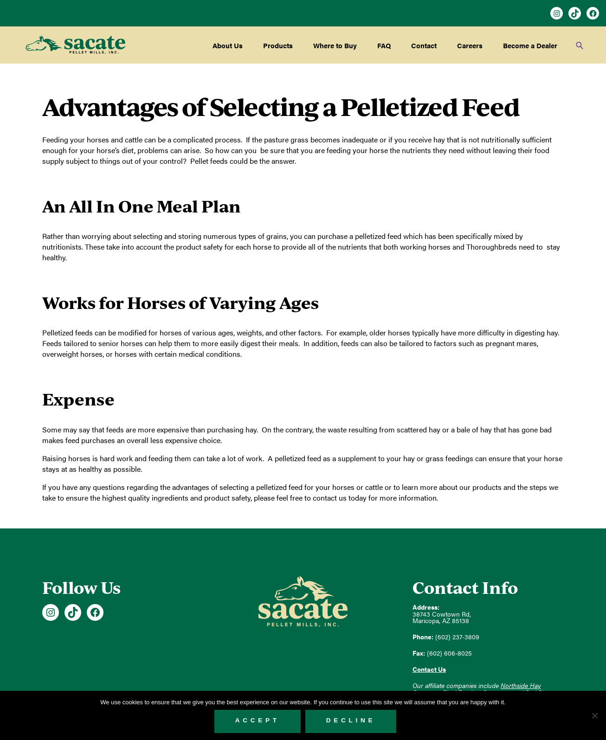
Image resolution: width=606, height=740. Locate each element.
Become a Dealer (530, 45)
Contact (424, 45)
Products (278, 45)
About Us (228, 45)
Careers (470, 45)
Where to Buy (335, 45)
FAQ (384, 45)
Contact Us (429, 669)
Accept (257, 720)
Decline (351, 720)
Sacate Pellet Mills (75, 45)
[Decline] (594, 715)
